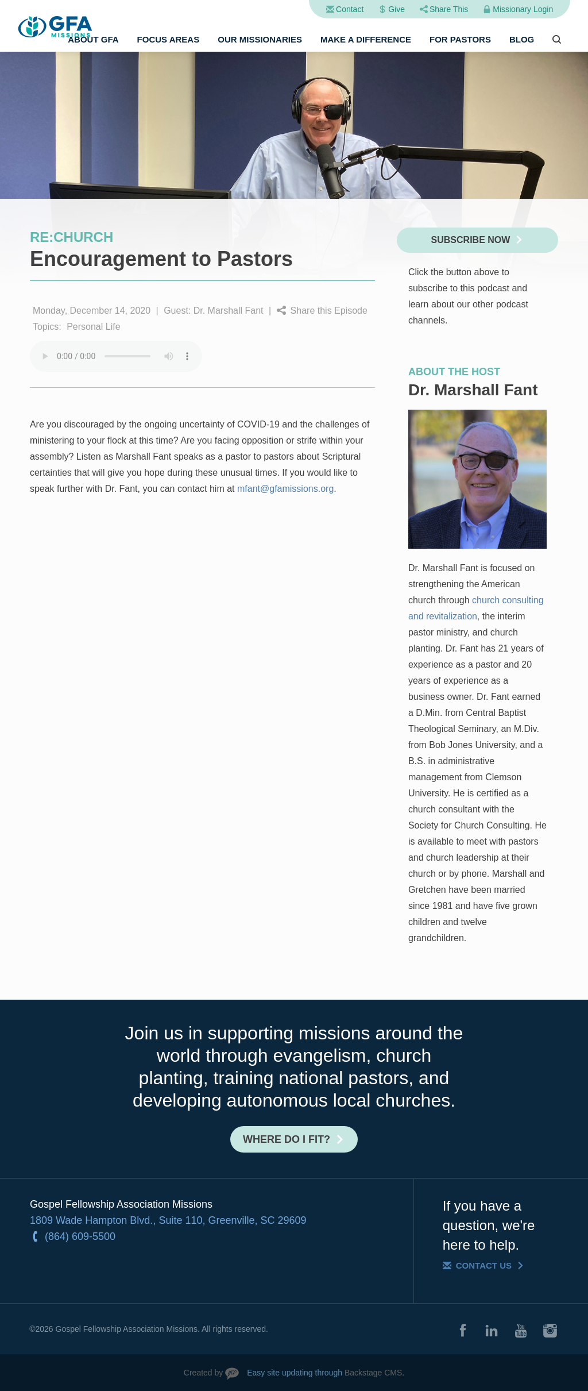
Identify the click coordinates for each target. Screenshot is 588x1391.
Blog (521, 39)
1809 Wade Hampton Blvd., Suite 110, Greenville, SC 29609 (168, 1220)
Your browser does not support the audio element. (116, 356)
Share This (449, 9)
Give (396, 9)
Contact (349, 9)
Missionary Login (523, 9)
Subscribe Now (470, 240)
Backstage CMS (373, 1372)
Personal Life (93, 327)
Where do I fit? (286, 1139)
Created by (203, 1372)
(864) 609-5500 (80, 1236)
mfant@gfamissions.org (285, 489)
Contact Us (484, 1265)
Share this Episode (329, 310)
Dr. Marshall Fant (229, 310)
